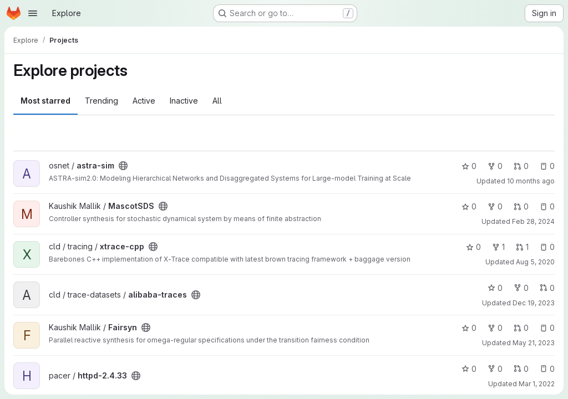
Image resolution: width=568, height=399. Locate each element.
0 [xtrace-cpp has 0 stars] (473, 247)
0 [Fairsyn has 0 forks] (495, 327)
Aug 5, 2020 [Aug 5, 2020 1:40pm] (535, 262)
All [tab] (217, 100)
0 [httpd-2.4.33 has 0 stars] (469, 369)
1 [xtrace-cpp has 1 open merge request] (522, 247)
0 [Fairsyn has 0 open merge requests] (521, 327)
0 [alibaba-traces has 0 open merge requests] (547, 288)
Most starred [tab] (45, 100)
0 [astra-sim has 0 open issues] (547, 166)
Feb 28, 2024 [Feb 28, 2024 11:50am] (533, 221)
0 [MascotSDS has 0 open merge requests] (521, 206)
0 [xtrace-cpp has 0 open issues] (547, 247)
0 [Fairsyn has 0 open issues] (547, 327)
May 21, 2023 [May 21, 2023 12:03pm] (534, 343)
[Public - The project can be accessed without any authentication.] (123, 165)
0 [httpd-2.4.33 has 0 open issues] (547, 369)
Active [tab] (144, 100)
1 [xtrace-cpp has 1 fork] (498, 247)
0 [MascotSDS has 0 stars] (469, 206)
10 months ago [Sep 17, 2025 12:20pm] (531, 181)
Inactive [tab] (184, 100)
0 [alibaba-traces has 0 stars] (495, 288)
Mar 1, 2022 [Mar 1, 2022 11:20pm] (537, 384)
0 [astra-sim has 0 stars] (469, 166)
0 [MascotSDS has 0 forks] (495, 206)
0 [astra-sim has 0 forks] (495, 166)
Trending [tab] (101, 100)
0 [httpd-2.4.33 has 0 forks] (495, 369)
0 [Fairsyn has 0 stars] (469, 327)
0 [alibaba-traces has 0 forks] (521, 288)
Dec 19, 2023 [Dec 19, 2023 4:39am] (534, 303)
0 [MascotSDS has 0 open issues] (547, 206)
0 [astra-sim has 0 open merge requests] (521, 166)
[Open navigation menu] (33, 13)
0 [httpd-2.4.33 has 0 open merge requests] (521, 369)
